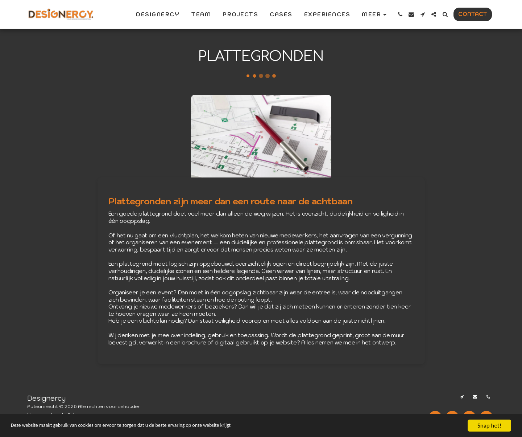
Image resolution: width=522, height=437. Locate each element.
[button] (400, 14)
